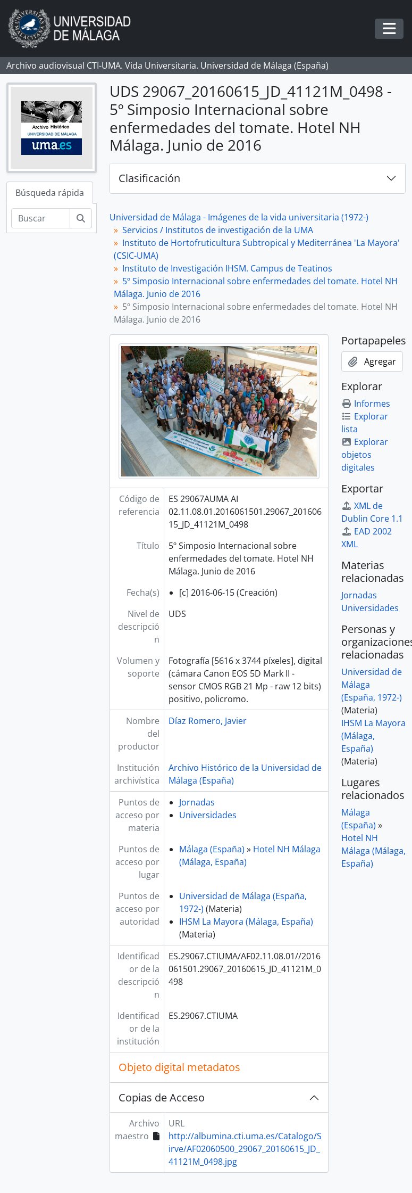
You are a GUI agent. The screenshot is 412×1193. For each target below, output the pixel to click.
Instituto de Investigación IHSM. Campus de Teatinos (227, 268)
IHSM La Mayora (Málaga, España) (246, 921)
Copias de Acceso (162, 1097)
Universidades (208, 815)
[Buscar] (40, 218)
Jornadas (197, 802)
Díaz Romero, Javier (208, 721)
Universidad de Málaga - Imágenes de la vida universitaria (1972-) (239, 217)
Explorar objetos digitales (364, 454)
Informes (365, 403)
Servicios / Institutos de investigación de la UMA (217, 230)
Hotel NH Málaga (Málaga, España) (373, 850)
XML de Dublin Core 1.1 (372, 512)
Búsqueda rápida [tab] (49, 193)
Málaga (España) (212, 849)
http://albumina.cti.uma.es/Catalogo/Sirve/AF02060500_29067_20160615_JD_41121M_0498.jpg (245, 1148)
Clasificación (149, 178)
